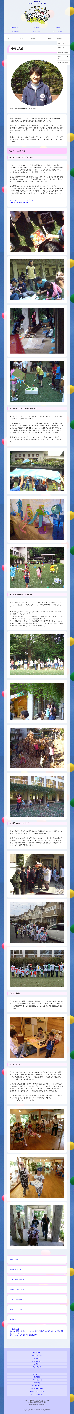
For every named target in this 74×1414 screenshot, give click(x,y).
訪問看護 (33, 38)
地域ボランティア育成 (63, 57)
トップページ (7, 38)
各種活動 (59, 38)
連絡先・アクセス (15, 27)
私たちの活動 (15, 31)
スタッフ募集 (36, 31)
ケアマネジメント (48, 38)
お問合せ (57, 27)
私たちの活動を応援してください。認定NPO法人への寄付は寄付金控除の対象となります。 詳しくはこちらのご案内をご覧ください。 (36, 1332)
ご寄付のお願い (37, 1361)
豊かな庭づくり (62, 47)
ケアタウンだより (57, 31)
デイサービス (21, 38)
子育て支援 (61, 43)
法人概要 (36, 27)
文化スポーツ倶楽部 (63, 52)
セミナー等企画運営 (63, 62)
